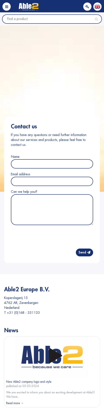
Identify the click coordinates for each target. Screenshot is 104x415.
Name (15, 156)
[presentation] (62, 237)
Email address (20, 174)
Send (84, 252)
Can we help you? (24, 191)
